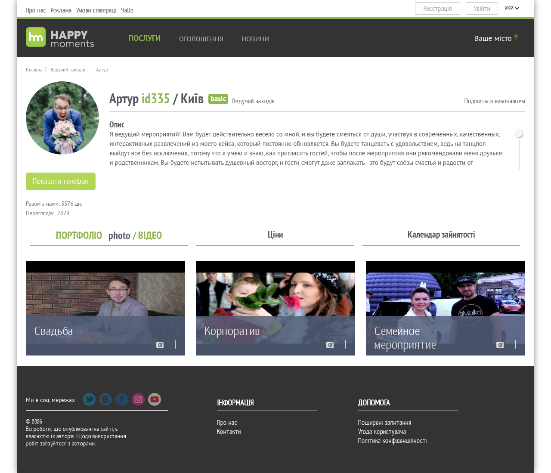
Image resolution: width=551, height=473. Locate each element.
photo (119, 235)
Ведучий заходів (67, 70)
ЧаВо (127, 10)
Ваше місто (497, 38)
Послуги (144, 39)
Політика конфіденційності (392, 440)
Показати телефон (61, 181)
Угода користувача (382, 431)
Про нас (36, 10)
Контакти (229, 431)
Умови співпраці (96, 10)
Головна (34, 70)
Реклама (61, 10)
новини (255, 38)
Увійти (482, 8)
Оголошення (201, 38)
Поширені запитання (385, 422)
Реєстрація (438, 8)
